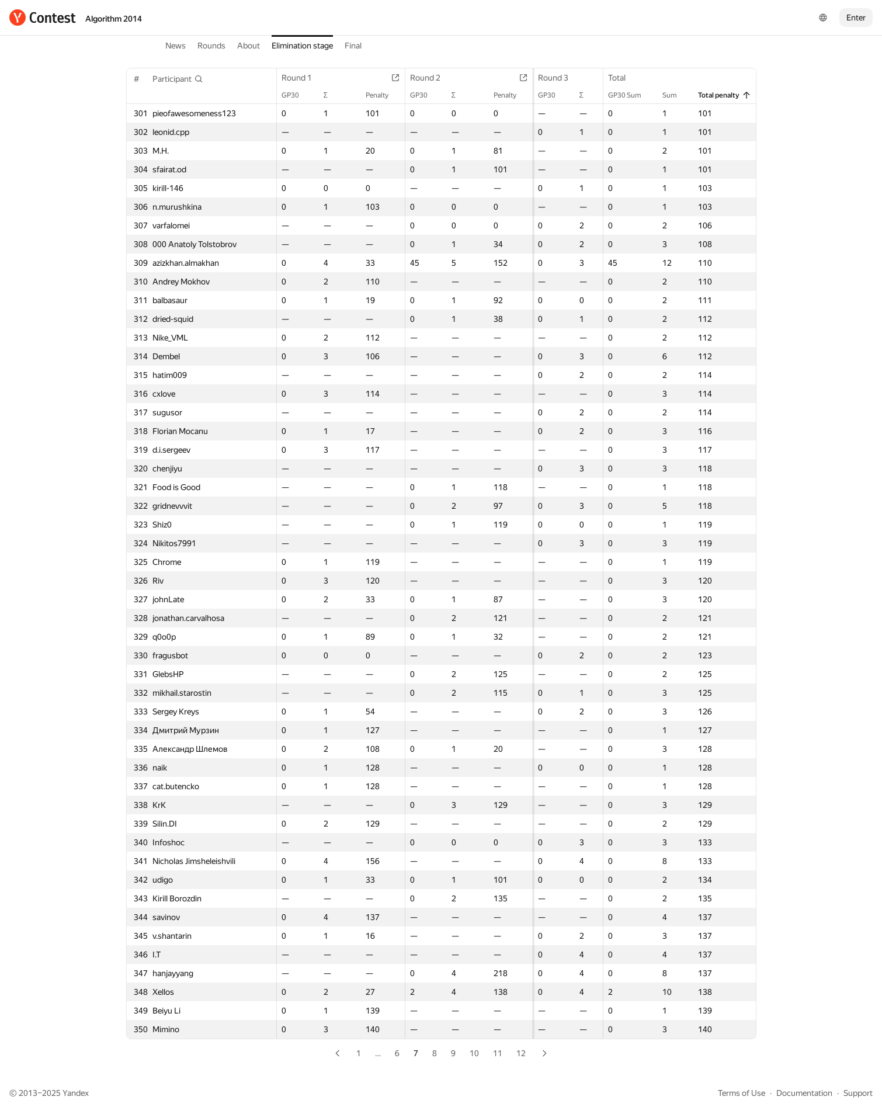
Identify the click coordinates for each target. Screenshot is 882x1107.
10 (474, 1053)
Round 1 (303, 78)
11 (497, 1053)
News (175, 45)
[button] (177, 79)
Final (353, 45)
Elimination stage (302, 45)
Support (858, 1093)
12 (521, 1053)
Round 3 (520, 78)
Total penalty (724, 95)
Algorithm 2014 (113, 18)
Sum (675, 95)
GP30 (296, 95)
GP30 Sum (629, 95)
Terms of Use (741, 1093)
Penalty (363, 95)
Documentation (804, 1093)
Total (622, 78)
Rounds (211, 45)
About (248, 45)
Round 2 (411, 78)
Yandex (75, 1093)
